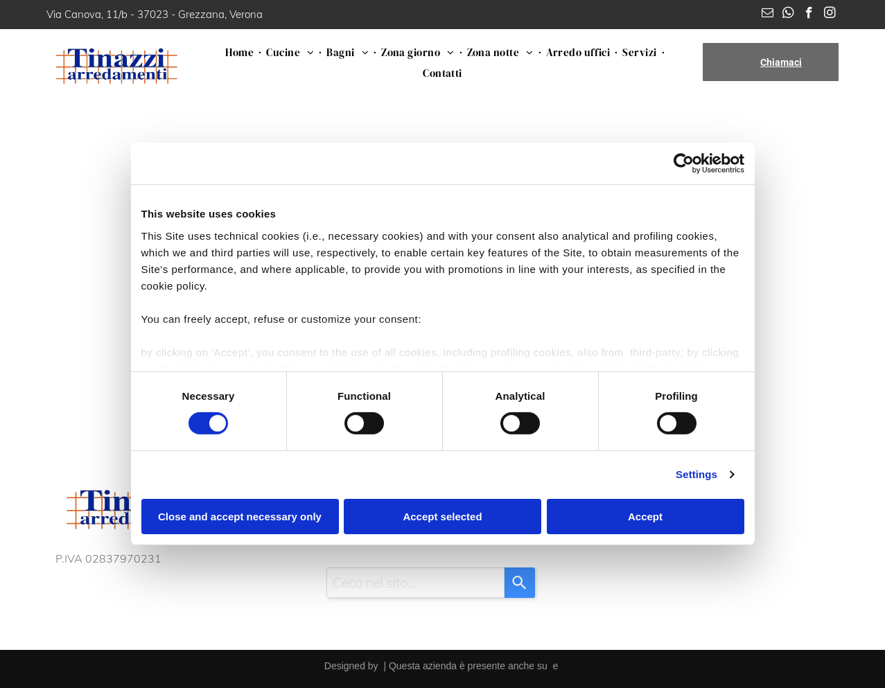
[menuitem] (240, 52)
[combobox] (415, 582)
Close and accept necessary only (240, 516)
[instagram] (830, 14)
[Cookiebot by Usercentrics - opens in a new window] (683, 163)
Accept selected (442, 516)
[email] (767, 14)
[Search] (520, 582)
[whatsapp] (788, 14)
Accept (645, 516)
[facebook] (809, 14)
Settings (696, 474)
